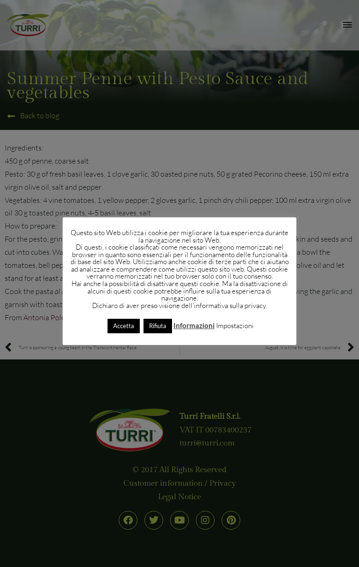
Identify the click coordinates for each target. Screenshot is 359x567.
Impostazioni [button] (235, 325)
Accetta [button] (123, 326)
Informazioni (194, 325)
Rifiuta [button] (157, 326)
